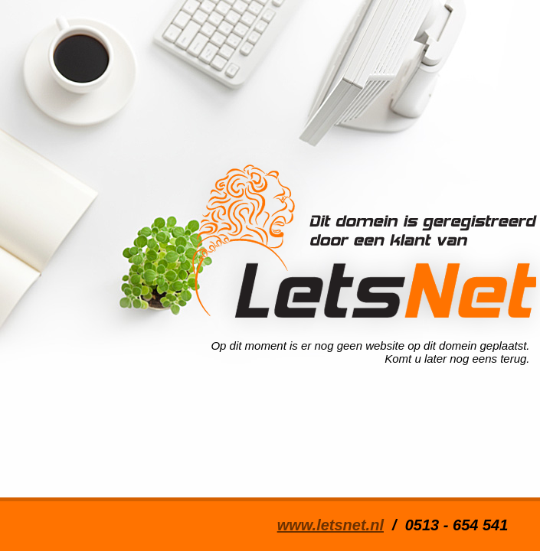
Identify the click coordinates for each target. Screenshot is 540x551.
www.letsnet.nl (330, 525)
